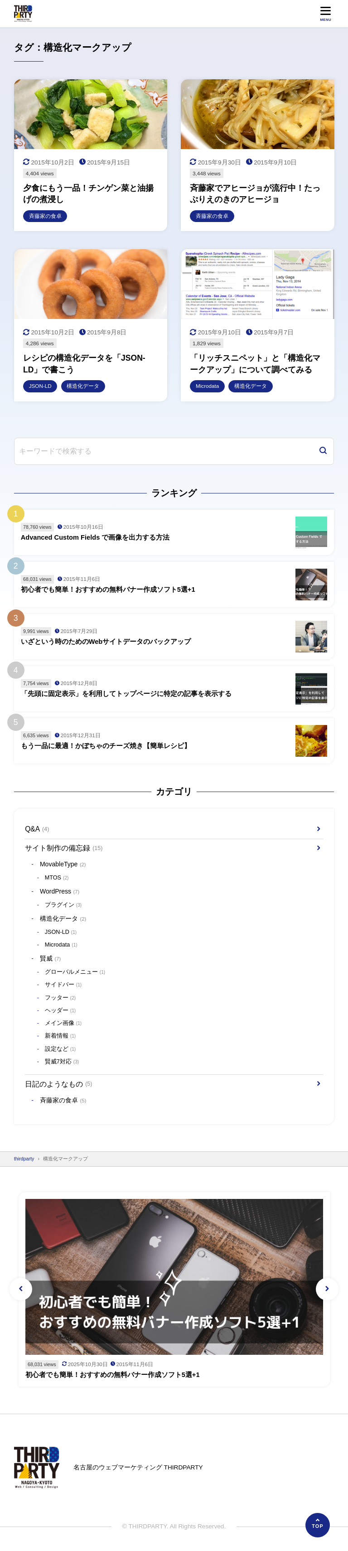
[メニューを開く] (325, 13)
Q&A (37, 829)
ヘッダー (60, 1011)
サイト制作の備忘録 (63, 848)
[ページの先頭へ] (317, 1525)
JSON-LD (61, 932)
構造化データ (63, 918)
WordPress (60, 892)
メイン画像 (63, 1024)
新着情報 (60, 1037)
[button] (21, 1289)
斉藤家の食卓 (63, 1101)
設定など (60, 1050)
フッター (60, 998)
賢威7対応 (62, 1062)
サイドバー (63, 985)
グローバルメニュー (75, 973)
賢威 (50, 959)
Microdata (61, 946)
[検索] (323, 451)
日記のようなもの (58, 1084)
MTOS (57, 879)
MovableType (63, 865)
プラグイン (63, 906)
